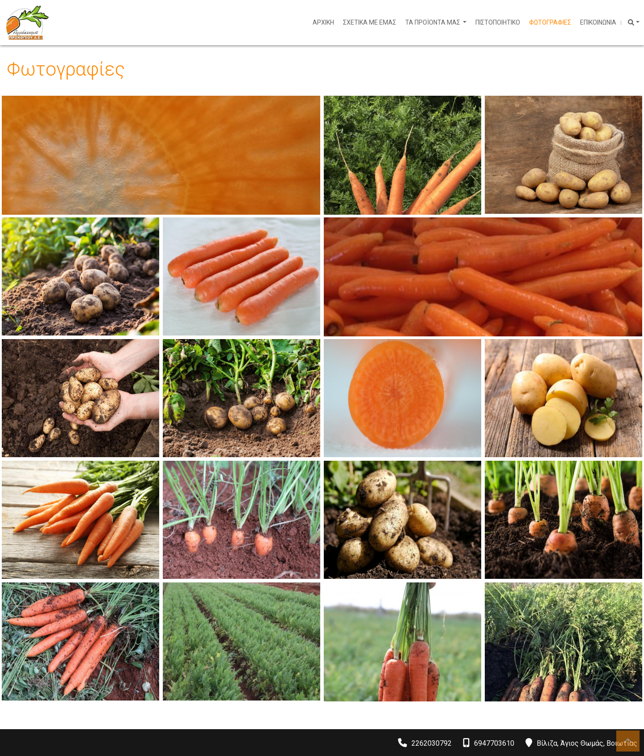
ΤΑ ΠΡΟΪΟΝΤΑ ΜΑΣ (433, 22)
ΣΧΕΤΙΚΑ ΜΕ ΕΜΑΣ (369, 22)
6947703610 (494, 743)
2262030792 (431, 743)
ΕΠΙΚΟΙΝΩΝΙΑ (598, 22)
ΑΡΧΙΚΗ (323, 22)
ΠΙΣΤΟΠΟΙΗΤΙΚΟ (497, 22)
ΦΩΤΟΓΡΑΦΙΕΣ (550, 22)
